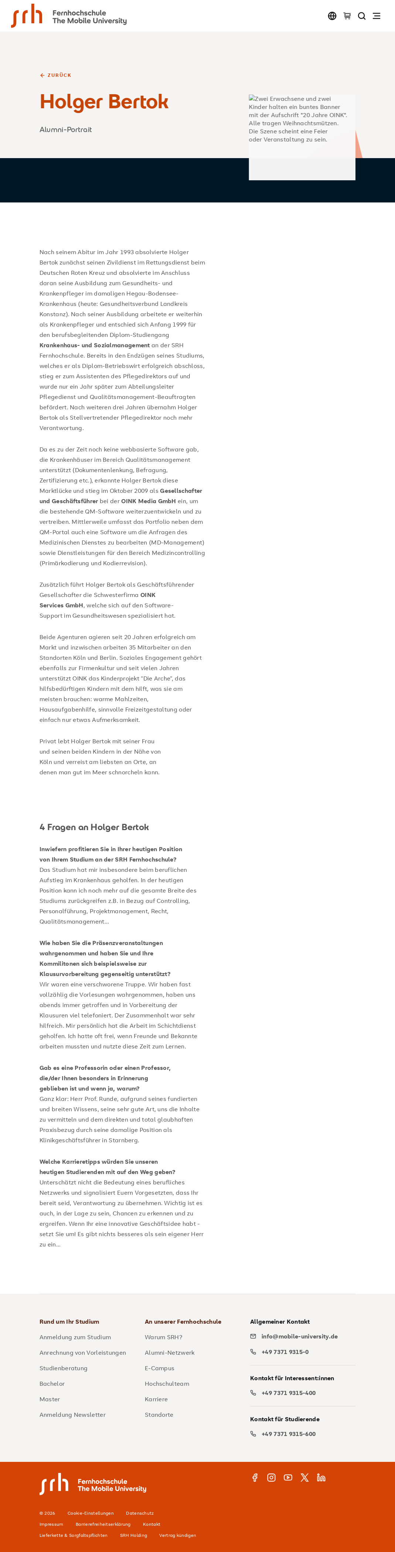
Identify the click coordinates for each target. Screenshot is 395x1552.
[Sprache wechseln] (332, 15)
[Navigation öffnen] (376, 15)
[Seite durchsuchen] (361, 15)
